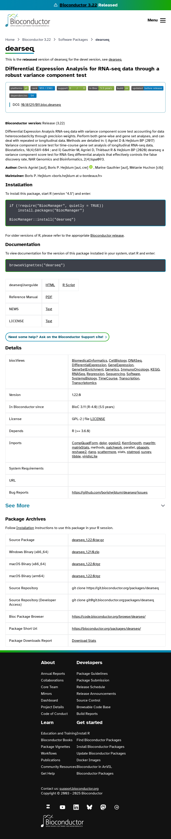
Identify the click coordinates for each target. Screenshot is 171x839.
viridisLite (90, 456)
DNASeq (135, 360)
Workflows (49, 753)
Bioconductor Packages (95, 773)
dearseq (115, 59)
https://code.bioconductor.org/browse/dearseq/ (109, 616)
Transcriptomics (84, 383)
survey (146, 452)
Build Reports (87, 714)
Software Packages (73, 39)
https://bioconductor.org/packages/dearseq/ (106, 628)
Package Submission (93, 680)
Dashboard (49, 700)
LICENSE (97, 419)
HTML (50, 285)
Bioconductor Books (57, 740)
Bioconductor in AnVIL (94, 767)
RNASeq (78, 374)
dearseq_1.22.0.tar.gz (88, 540)
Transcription (129, 378)
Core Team (49, 687)
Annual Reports (53, 673)
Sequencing (115, 374)
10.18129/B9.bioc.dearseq (41, 105)
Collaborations (52, 680)
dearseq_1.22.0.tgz (86, 564)
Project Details (52, 707)
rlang (92, 452)
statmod (133, 452)
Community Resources (58, 767)
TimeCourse (108, 378)
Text (49, 309)
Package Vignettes (55, 747)
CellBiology (118, 360)
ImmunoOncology (135, 369)
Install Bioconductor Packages (100, 747)
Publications (50, 760)
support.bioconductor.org (79, 788)
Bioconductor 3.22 (78, 5)
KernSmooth (132, 443)
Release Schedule (91, 687)
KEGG (155, 369)
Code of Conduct (54, 714)
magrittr (149, 443)
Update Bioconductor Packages (101, 753)
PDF (49, 297)
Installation (25, 528)
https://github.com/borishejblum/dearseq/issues (110, 492)
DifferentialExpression (89, 365)
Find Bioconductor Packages (99, 740)
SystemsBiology (84, 378)
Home (10, 39)
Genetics (112, 369)
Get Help (48, 773)
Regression (95, 374)
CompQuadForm (85, 443)
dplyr (103, 443)
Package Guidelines (92, 673)
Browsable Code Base (94, 707)
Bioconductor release (107, 235)
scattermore (107, 452)
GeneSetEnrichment (88, 369)
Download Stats (84, 640)
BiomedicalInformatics (89, 360)
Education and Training (59, 733)
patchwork (114, 447)
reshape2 (79, 452)
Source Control (88, 700)
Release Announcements (96, 693)
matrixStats (80, 447)
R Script (69, 285)
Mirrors (46, 693)
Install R (83, 733)
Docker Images (89, 760)
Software (133, 374)
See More (17, 505)
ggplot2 (114, 443)
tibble (76, 456)
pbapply (143, 447)
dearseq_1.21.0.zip (85, 552)
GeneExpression (121, 365)
